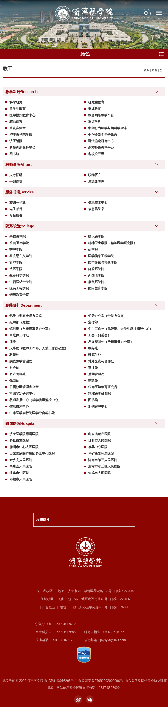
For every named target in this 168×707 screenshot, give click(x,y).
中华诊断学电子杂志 (102, 134)
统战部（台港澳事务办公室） (30, 329)
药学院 (93, 249)
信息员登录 (96, 209)
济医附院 (15, 141)
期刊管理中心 (97, 406)
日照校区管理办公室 (24, 387)
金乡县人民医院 (20, 460)
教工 (162, 70)
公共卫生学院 (19, 243)
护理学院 (15, 249)
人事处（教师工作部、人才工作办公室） (38, 348)
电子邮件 (15, 209)
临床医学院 (96, 236)
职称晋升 (94, 175)
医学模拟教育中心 (22, 115)
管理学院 (15, 262)
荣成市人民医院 (99, 473)
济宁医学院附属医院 (24, 434)
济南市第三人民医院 (102, 460)
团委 (12, 342)
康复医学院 (96, 282)
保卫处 (14, 380)
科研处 (14, 355)
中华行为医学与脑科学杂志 (107, 128)
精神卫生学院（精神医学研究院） (112, 243)
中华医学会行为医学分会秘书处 (32, 413)
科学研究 (15, 102)
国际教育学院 (97, 288)
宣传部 (93, 322)
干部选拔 (15, 181)
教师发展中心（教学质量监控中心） (35, 400)
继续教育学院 (19, 295)
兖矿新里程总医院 (101, 453)
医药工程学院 (19, 288)
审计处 (93, 368)
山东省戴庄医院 (99, 434)
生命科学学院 (19, 275)
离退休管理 (96, 181)
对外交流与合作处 (101, 361)
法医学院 (15, 269)
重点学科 (94, 122)
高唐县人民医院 (20, 466)
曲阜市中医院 (19, 473)
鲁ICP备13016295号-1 (60, 681)
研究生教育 (96, 102)
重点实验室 (17, 128)
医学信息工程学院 (101, 256)
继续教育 (94, 109)
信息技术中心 (97, 202)
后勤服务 (15, 215)
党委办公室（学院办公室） (107, 316)
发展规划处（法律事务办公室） (110, 342)
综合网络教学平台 (101, 115)
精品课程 (15, 122)
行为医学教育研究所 (102, 387)
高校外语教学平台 (101, 147)
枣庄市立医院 (19, 440)
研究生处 (94, 355)
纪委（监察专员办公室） (27, 316)
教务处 (93, 348)
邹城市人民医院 (20, 479)
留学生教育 (17, 109)
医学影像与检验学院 (102, 262)
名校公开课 (96, 154)
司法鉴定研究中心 (101, 141)
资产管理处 (17, 374)
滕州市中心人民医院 (24, 447)
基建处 (93, 380)
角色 (154, 70)
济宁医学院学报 (20, 134)
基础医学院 (17, 236)
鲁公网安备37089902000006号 (100, 681)
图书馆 (14, 154)
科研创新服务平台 (22, 147)
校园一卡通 (17, 202)
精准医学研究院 (99, 393)
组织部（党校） (20, 322)
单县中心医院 (97, 447)
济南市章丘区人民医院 (104, 466)
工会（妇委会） (99, 335)
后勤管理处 (96, 374)
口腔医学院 (96, 269)
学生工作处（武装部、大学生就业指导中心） (120, 329)
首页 (146, 70)
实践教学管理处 (20, 361)
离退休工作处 (19, 335)
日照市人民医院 (99, 440)
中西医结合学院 (20, 282)
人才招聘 (15, 175)
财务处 (14, 368)
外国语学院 (96, 275)
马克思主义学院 (20, 256)
